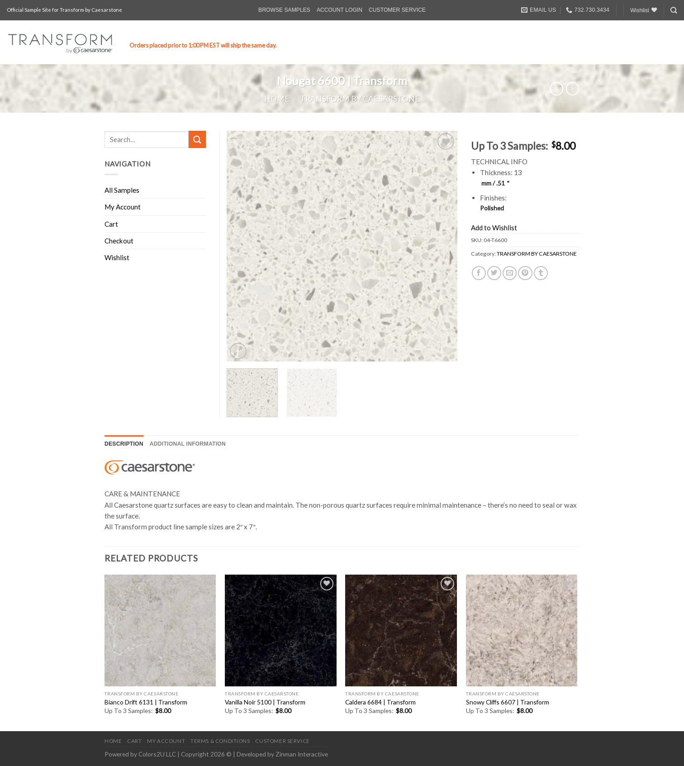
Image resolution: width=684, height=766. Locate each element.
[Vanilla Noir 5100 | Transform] (281, 630)
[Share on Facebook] (479, 273)
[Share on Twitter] (494, 273)
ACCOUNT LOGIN (339, 10)
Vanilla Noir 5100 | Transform (265, 702)
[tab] (123, 444)
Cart (111, 224)
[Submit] (197, 139)
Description (123, 444)
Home (277, 99)
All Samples (121, 190)
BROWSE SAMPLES (284, 10)
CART (134, 741)
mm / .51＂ (496, 183)
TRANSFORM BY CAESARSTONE (360, 99)
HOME (113, 741)
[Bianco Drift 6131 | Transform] (160, 630)
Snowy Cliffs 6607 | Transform (507, 702)
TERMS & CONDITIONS (220, 741)
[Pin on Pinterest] (525, 273)
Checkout (118, 241)
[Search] (673, 10)
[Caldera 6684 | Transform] (401, 630)
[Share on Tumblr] (541, 273)
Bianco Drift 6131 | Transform (145, 702)
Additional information (188, 444)
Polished (492, 208)
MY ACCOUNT (166, 741)
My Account (122, 207)
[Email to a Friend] (510, 273)
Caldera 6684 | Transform (380, 702)
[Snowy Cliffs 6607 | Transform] (522, 630)
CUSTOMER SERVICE (397, 10)
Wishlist (116, 257)
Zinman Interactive (302, 754)
